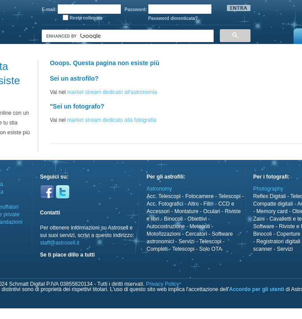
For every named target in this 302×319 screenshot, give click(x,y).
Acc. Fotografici (165, 204)
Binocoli (173, 219)
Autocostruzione (166, 226)
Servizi (187, 241)
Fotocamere (199, 196)
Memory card (271, 211)
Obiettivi (197, 219)
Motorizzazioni (164, 234)
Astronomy (159, 189)
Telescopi (230, 196)
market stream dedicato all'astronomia (112, 92)
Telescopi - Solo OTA (197, 249)
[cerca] (126, 36)
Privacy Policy (162, 284)
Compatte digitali (273, 204)
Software (263, 226)
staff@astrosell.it (59, 243)
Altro (193, 204)
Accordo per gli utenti (256, 289)
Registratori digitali (278, 241)
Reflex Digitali (269, 196)
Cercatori (196, 234)
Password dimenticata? (173, 18)
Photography (268, 189)
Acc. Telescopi (163, 196)
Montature (187, 211)
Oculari (211, 211)
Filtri (208, 204)
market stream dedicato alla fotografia (111, 120)
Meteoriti (200, 226)
